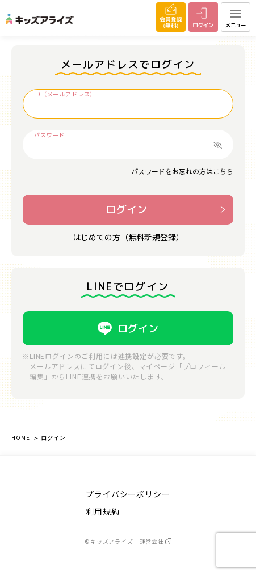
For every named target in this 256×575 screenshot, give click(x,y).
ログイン (126, 209)
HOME (20, 437)
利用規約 (102, 511)
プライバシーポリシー (128, 494)
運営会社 (155, 541)
